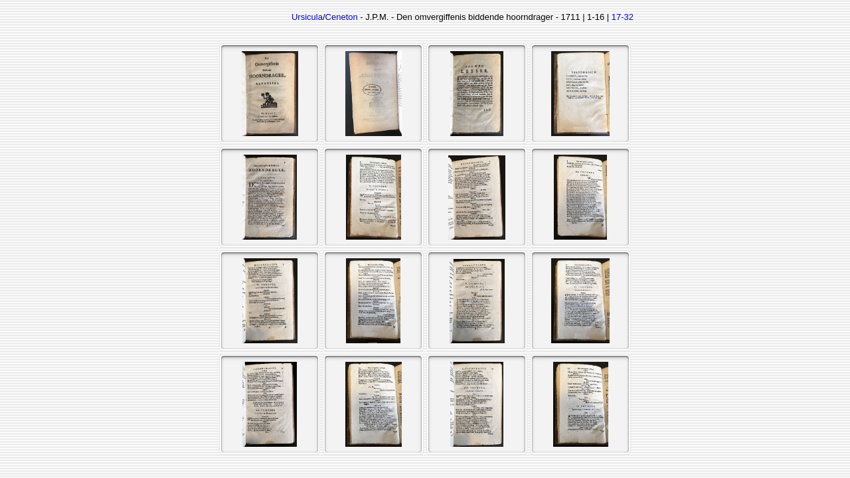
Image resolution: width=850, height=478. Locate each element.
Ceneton (341, 17)
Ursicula (307, 17)
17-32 (623, 17)
